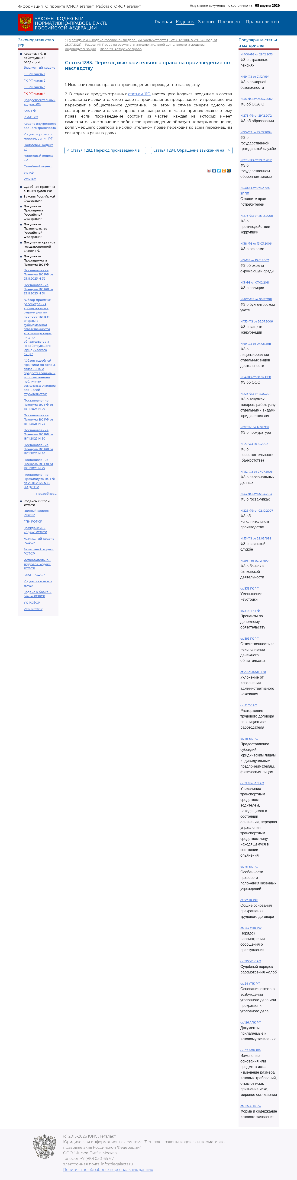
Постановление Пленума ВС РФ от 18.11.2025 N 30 (38, 434)
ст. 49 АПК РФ (250, 1050)
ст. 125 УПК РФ (250, 961)
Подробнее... (46, 493)
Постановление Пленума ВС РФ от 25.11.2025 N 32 (38, 274)
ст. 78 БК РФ (249, 738)
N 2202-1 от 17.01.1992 (254, 427)
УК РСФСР (32, 602)
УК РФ (29, 173)
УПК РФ (30, 179)
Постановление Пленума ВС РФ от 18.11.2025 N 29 (38, 405)
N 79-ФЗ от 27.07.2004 (256, 132)
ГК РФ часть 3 (34, 87)
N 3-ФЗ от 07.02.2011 (254, 282)
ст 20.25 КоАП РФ (253, 672)
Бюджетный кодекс (39, 67)
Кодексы (185, 21)
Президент (230, 21)
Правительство (262, 21)
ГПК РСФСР (33, 521)
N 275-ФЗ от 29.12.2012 (256, 160)
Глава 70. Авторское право (121, 49)
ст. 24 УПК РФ (250, 983)
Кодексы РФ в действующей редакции (35, 58)
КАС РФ (30, 110)
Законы (206, 21)
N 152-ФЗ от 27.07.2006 (256, 471)
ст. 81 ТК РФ (248, 705)
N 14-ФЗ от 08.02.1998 (255, 377)
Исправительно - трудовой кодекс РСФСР (37, 564)
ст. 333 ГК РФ (249, 588)
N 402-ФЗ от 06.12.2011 (256, 299)
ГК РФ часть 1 (34, 74)
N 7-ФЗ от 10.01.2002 (254, 260)
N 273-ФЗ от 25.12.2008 (256, 215)
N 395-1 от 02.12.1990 (254, 560)
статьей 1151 (139, 94)
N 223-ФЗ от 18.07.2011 (255, 393)
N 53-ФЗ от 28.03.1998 (255, 538)
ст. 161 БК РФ (249, 866)
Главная (163, 21)
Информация (30, 6)
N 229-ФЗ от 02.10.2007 (256, 510)
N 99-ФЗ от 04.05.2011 (255, 343)
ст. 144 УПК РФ (250, 928)
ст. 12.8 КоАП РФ (252, 783)
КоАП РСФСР (34, 575)
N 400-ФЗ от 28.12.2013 (256, 54)
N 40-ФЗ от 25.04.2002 (256, 99)
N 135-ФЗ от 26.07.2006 (256, 321)
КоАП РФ (31, 117)
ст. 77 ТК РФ (249, 900)
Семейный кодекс (38, 166)
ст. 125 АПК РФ (250, 1106)
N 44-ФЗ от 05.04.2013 (256, 494)
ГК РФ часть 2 (34, 80)
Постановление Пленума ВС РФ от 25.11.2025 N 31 (38, 289)
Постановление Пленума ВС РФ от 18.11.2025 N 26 (38, 449)
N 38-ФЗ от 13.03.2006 (255, 243)
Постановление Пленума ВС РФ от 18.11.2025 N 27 (38, 464)
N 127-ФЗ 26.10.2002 (254, 444)
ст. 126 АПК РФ (250, 1022)
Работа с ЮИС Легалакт (118, 6)
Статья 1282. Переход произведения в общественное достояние (103, 150)
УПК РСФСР (33, 609)
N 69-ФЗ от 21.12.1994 (254, 76)
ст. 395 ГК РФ (249, 638)
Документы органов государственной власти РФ (39, 246)
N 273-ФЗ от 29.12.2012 (256, 115)
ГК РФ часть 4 (35, 93)
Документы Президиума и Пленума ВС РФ (36, 260)
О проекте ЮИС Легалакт (69, 6)
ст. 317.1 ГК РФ (250, 610)
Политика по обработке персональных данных (108, 1169)
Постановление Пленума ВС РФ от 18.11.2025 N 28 (38, 419)
